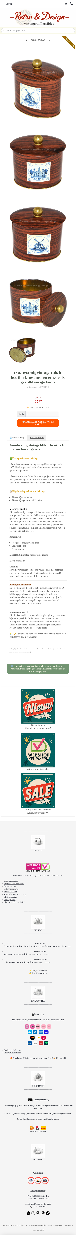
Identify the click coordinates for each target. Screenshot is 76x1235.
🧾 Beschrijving (17, 437)
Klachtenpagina (10, 897)
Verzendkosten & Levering (15, 894)
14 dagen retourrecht (12, 1053)
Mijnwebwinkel (38, 1230)
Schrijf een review (39, 973)
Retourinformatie (11, 889)
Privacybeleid (9, 899)
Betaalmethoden (10, 891)
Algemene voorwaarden (14, 883)
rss (46, 1225)
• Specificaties (37, 437)
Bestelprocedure (11, 881)
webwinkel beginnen (55, 1225)
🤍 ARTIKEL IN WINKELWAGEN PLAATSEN (38, 423)
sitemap (41, 1225)
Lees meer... (67, 946)
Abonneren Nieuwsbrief (14, 902)
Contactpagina (10, 886)
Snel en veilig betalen (12, 1050)
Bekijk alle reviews (39, 970)
